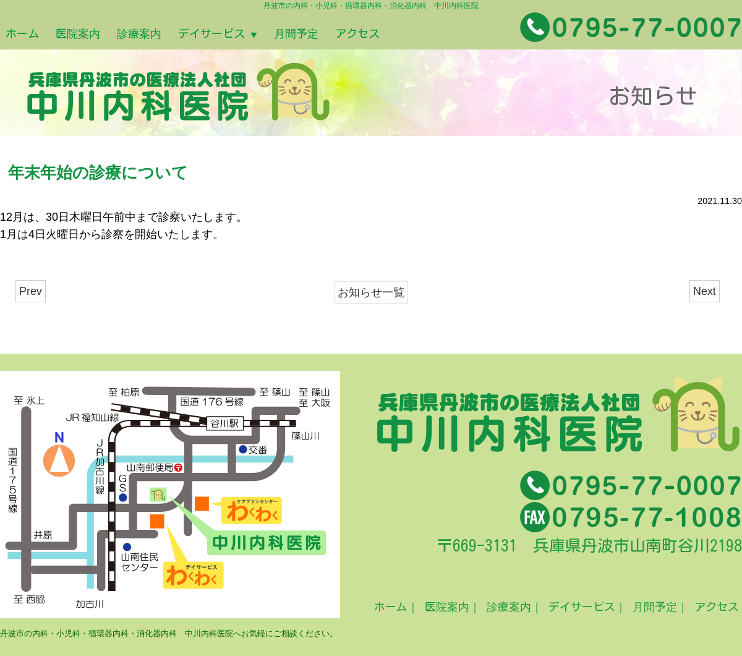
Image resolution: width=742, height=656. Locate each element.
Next (704, 291)
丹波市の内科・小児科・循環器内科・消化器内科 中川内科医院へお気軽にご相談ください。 (169, 633)
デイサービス (279, 34)
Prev (30, 291)
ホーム (29, 34)
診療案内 (182, 34)
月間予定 (377, 34)
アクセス (456, 34)
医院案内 (103, 34)
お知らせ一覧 (371, 292)
